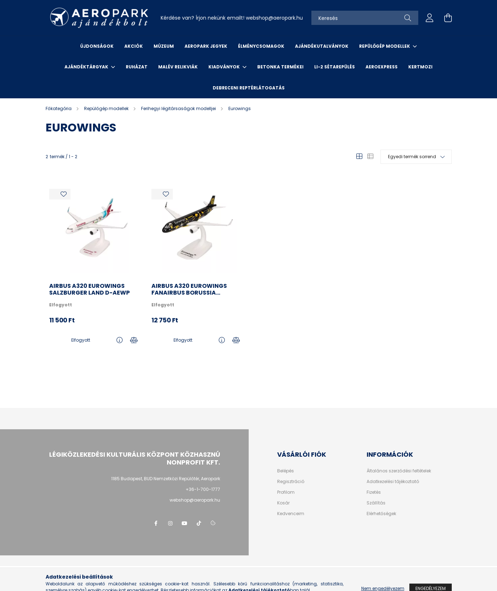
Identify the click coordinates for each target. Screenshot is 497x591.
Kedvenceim (290, 513)
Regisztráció (290, 481)
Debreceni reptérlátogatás (249, 88)
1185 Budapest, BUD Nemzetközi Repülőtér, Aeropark (165, 479)
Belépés (285, 470)
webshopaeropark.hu (274, 17)
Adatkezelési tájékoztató (393, 481)
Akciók (133, 46)
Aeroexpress (382, 67)
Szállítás (376, 503)
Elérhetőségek (381, 513)
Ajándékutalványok (321, 46)
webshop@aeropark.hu (195, 500)
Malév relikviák (178, 67)
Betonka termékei (280, 67)
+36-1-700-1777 (203, 489)
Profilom (286, 492)
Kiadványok (224, 67)
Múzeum (164, 46)
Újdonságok (97, 46)
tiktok (199, 523)
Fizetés (374, 492)
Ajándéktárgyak (86, 67)
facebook (156, 523)
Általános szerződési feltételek (399, 470)
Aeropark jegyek (206, 46)
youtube (184, 523)
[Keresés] (364, 18)
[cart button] (448, 18)
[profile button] (430, 18)
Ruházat (136, 67)
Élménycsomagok (261, 46)
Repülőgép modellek (385, 46)
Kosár (283, 503)
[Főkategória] (59, 108)
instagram (170, 523)
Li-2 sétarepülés (334, 67)
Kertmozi (420, 67)
